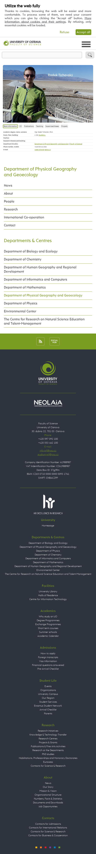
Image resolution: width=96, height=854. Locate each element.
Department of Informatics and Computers (35, 279)
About (8, 193)
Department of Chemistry (22, 259)
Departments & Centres (28, 240)
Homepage (48, 525)
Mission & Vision (48, 791)
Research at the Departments (48, 750)
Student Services (48, 702)
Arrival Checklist (48, 709)
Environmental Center (20, 311)
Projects (64, 126)
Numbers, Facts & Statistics (48, 798)
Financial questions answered (48, 665)
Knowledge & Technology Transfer (48, 734)
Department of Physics (20, 303)
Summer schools (48, 632)
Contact (9, 225)
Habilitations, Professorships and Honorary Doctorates (48, 758)
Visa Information (48, 661)
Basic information (10, 126)
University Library (48, 591)
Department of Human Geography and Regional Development (40, 269)
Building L (42, 135)
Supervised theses (52, 126)
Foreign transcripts (48, 657)
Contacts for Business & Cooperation (48, 835)
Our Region (48, 698)
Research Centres (48, 738)
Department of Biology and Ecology (31, 251)
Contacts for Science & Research (48, 766)
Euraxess (48, 762)
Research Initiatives (48, 731)
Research (11, 209)
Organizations (48, 690)
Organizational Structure (48, 795)
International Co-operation (24, 217)
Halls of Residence (48, 595)
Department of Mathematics (25, 287)
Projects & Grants (48, 742)
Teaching (39, 126)
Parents (48, 713)
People (9, 201)
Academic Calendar (48, 636)
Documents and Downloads (48, 802)
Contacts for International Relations (48, 827)
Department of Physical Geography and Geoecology (52, 144)
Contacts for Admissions (48, 824)
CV (21, 126)
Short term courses (48, 628)
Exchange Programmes (48, 624)
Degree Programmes (48, 620)
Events (48, 686)
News (8, 185)
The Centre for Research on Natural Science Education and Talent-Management (44, 321)
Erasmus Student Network (48, 705)
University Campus (48, 694)
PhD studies (48, 754)
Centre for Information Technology (48, 599)
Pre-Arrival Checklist (48, 669)
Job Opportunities (48, 806)
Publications (29, 126)
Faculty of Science (76, 144)
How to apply (48, 653)
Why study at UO (48, 616)
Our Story (48, 787)
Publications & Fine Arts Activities (48, 746)
